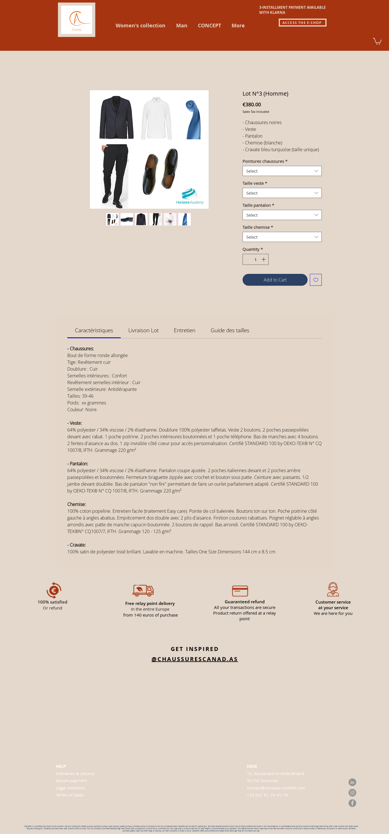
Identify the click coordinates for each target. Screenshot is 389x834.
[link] (377, 41)
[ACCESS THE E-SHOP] (303, 23)
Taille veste (255, 183)
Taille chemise (258, 227)
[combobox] (282, 171)
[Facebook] (352, 803)
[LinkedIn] (352, 782)
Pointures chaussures (265, 161)
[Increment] (264, 259)
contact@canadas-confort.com (276, 788)
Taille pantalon (258, 205)
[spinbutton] (255, 259)
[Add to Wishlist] (316, 280)
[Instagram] (352, 792)
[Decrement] (247, 259)
